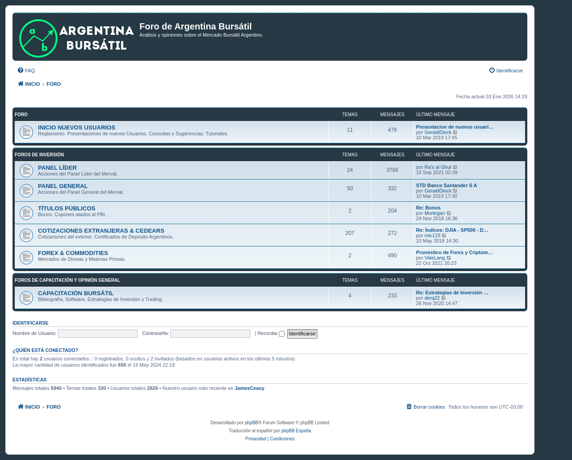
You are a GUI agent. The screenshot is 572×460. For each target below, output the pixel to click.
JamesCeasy (250, 388)
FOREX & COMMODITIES (73, 253)
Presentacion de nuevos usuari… (455, 127)
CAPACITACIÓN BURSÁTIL (76, 293)
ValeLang (435, 257)
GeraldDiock (438, 132)
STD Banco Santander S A (446, 185)
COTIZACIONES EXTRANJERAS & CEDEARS (101, 230)
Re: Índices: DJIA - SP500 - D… (452, 230)
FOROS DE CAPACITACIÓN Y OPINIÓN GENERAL (67, 280)
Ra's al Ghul (438, 167)
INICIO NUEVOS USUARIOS (76, 127)
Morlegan (435, 213)
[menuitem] (26, 70)
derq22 (432, 298)
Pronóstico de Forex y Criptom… (454, 252)
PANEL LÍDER (57, 167)
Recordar (271, 333)
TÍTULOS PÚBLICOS (66, 208)
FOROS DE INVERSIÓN (39, 154)
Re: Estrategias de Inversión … (452, 292)
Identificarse (31, 323)
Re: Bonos (428, 207)
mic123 (432, 235)
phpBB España (296, 430)
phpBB (251, 422)
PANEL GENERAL (63, 186)
